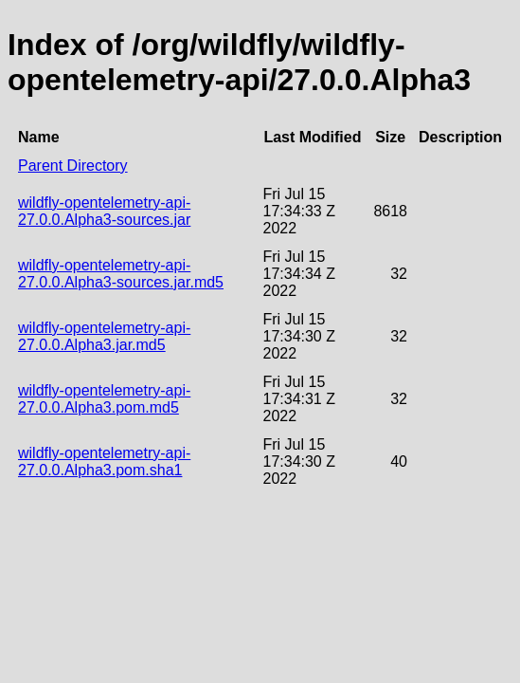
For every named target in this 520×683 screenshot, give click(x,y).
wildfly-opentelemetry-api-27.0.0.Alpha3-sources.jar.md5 (121, 273)
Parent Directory (73, 165)
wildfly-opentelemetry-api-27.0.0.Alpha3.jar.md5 (104, 336)
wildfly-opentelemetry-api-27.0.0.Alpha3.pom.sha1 (104, 461)
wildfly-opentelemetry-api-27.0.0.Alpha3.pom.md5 (104, 398)
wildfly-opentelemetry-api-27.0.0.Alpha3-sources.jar (104, 211)
